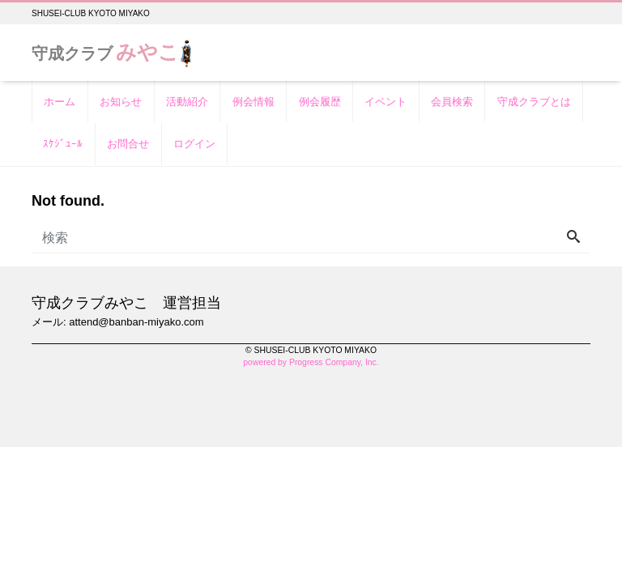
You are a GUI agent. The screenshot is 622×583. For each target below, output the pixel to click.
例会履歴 (320, 102)
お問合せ (128, 144)
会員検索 (452, 102)
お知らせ (121, 102)
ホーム (59, 102)
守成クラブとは (534, 102)
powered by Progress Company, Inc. (310, 362)
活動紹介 (187, 102)
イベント (385, 102)
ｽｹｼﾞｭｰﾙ (63, 144)
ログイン (194, 144)
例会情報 (253, 102)
